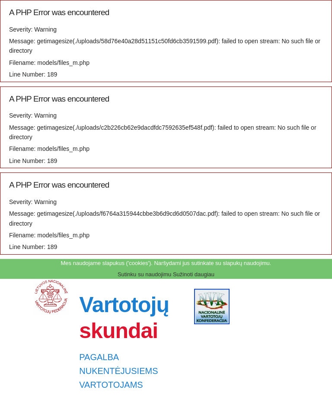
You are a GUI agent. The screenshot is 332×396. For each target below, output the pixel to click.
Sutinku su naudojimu (144, 274)
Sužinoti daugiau (193, 274)
